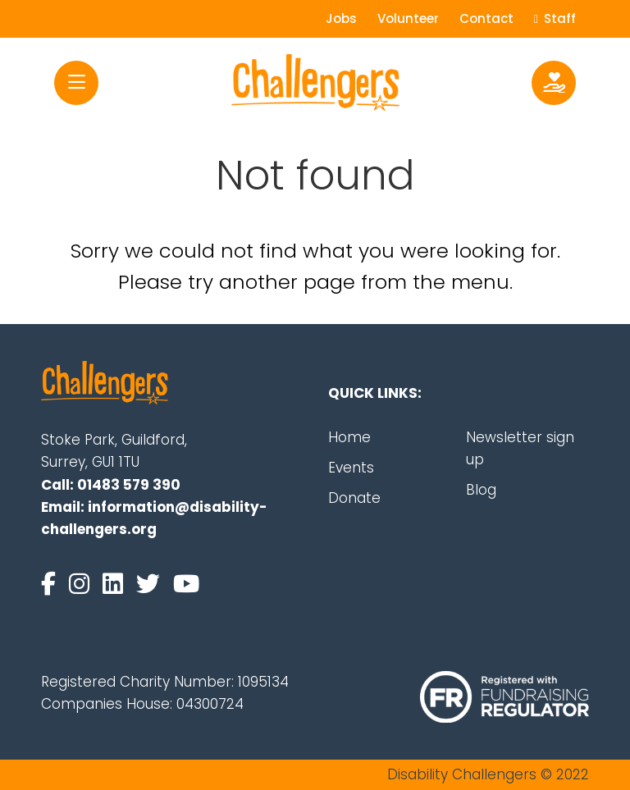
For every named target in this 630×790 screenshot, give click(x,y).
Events (351, 467)
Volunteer (408, 18)
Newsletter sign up (520, 448)
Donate (354, 498)
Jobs (341, 18)
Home (349, 437)
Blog (481, 490)
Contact (486, 18)
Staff (555, 18)
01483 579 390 (128, 485)
